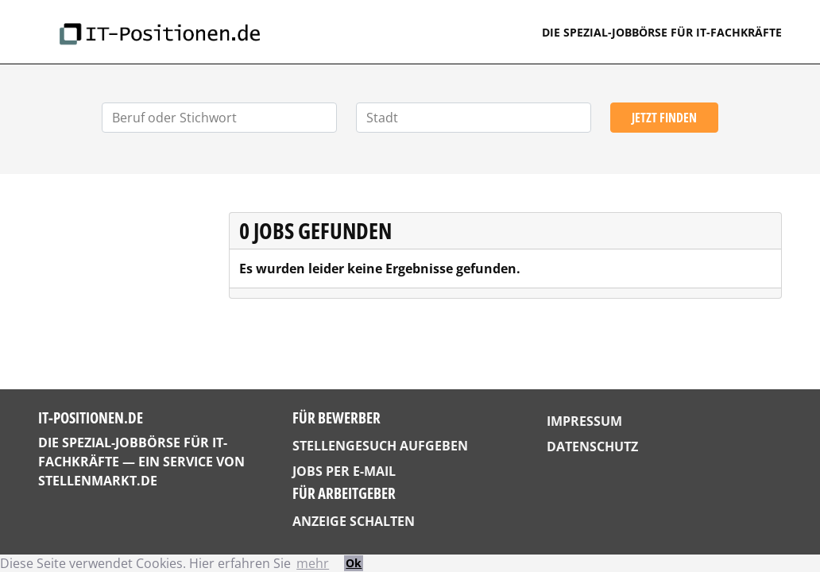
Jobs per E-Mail (344, 471)
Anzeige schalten (353, 521)
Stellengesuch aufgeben (380, 445)
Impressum (584, 421)
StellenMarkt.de (97, 480)
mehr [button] (312, 563)
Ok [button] (354, 562)
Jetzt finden (664, 117)
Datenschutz (592, 446)
